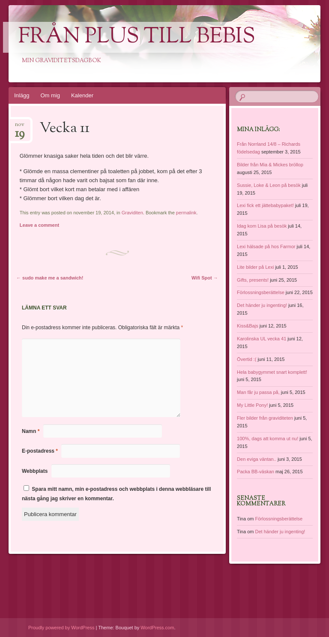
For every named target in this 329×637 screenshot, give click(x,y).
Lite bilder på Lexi (255, 267)
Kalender (82, 95)
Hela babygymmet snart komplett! (272, 372)
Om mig (50, 95)
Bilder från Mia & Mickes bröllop (270, 164)
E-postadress (40, 451)
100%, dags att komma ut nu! (267, 438)
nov (19, 127)
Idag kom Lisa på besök (262, 225)
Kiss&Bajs (247, 325)
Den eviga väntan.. (256, 459)
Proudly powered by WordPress (61, 627)
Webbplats (35, 471)
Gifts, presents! (253, 279)
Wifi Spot (204, 277)
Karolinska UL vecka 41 (261, 338)
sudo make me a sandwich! (50, 277)
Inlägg (21, 95)
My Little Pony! (252, 405)
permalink (186, 212)
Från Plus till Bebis (136, 37)
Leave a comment (39, 225)
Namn (30, 431)
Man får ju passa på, (258, 392)
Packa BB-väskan (255, 471)
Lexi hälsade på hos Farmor (266, 246)
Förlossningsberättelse (260, 292)
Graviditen (132, 212)
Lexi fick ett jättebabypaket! (265, 205)
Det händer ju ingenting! (262, 305)
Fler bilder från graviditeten (265, 418)
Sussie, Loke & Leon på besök (269, 185)
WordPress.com (157, 627)
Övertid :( (246, 359)
